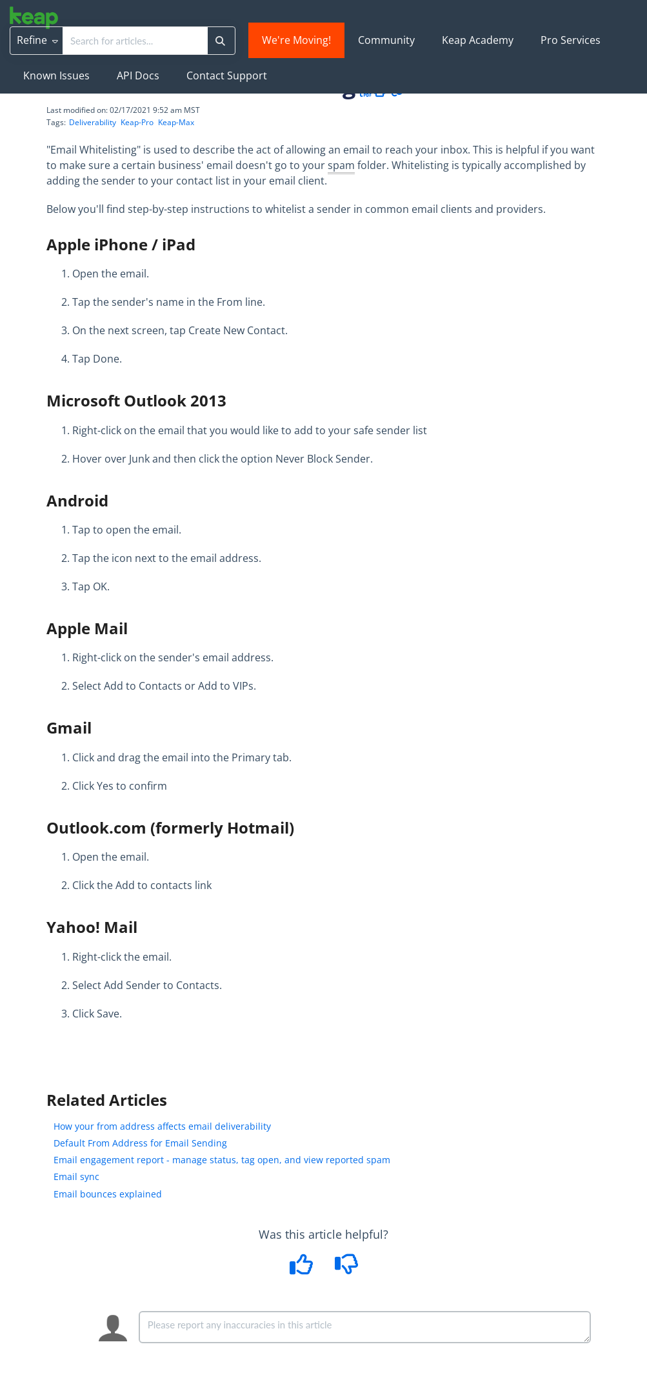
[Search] (220, 40)
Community (386, 40)
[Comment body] (365, 1327)
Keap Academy (477, 40)
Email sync (76, 1176)
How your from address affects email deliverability (162, 1126)
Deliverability (92, 122)
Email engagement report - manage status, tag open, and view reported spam (222, 1160)
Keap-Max (176, 122)
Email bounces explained (108, 1194)
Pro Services (571, 40)
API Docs (138, 75)
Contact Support (226, 75)
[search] (135, 40)
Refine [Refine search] (37, 40)
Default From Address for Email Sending (140, 1143)
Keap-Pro (137, 122)
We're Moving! (296, 40)
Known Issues (56, 75)
